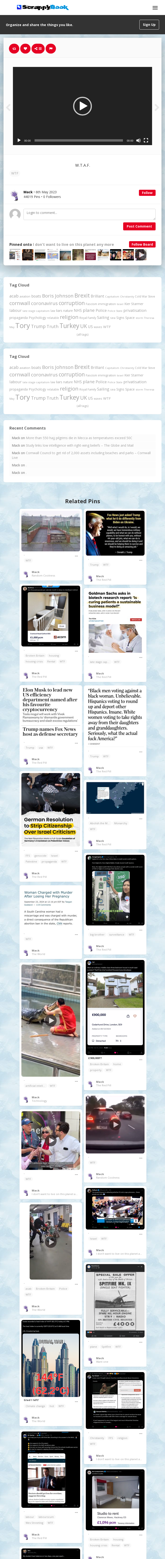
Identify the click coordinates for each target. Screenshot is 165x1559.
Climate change (35, 1406)
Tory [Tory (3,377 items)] (22, 325)
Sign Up (149, 24)
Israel (54, 855)
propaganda (49, 861)
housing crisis (34, 661)
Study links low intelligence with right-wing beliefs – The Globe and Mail (80, 445)
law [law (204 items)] (53, 311)
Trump (94, 564)
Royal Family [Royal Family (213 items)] (87, 318)
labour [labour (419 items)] (15, 310)
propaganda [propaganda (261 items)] (18, 317)
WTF (14, 173)
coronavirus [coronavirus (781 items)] (44, 303)
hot (52, 1406)
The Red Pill (103, 579)
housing (54, 655)
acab (28, 1288)
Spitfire (106, 1346)
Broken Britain (35, 655)
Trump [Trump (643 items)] (38, 326)
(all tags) (82, 334)
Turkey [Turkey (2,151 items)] (69, 325)
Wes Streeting (34, 1522)
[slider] (79, 140)
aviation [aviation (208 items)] (25, 296)
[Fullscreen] (146, 140)
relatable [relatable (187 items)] (53, 318)
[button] (82, 106)
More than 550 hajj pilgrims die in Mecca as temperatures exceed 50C (79, 438)
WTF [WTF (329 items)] (107, 326)
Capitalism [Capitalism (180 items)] (112, 296)
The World (38, 954)
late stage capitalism (101, 662)
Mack (35, 572)
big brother (97, 934)
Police (63, 1288)
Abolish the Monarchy (101, 823)
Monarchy (120, 823)
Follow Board (142, 244)
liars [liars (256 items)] (59, 310)
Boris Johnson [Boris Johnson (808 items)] (58, 295)
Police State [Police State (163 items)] (115, 311)
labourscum (46, 1517)
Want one (102, 1361)
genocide (41, 855)
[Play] (19, 140)
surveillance (116, 934)
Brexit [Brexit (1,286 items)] (82, 295)
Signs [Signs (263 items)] (120, 317)
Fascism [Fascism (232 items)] (91, 304)
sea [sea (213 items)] (112, 318)
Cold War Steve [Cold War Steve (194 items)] (145, 296)
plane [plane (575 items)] (89, 310)
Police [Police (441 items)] (101, 310)
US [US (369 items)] (90, 326)
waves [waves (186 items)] (98, 327)
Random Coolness (43, 575)
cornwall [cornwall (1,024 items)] (19, 302)
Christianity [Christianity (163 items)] (127, 296)
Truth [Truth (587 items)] (53, 326)
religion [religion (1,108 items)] (69, 317)
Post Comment (139, 226)
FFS (28, 855)
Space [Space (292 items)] (130, 317)
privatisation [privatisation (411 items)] (134, 310)
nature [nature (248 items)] (68, 310)
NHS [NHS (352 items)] (78, 310)
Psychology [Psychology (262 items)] (37, 317)
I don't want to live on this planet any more (73, 244)
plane (93, 1346)
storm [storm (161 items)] (139, 318)
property (96, 1070)
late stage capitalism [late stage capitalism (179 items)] (36, 311)
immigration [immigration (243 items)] (107, 304)
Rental (51, 661)
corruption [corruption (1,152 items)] (72, 303)
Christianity (97, 1438)
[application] (82, 106)
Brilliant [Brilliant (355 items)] (97, 296)
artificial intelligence (36, 1085)
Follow (147, 192)
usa (41, 747)
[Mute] (138, 140)
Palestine (31, 861)
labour (30, 1517)
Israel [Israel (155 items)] (120, 304)
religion (122, 1438)
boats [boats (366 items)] (36, 296)
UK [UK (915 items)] (83, 326)
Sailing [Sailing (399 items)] (103, 317)
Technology (39, 1101)
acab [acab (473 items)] (14, 296)
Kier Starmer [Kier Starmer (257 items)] (133, 304)
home (117, 1064)
